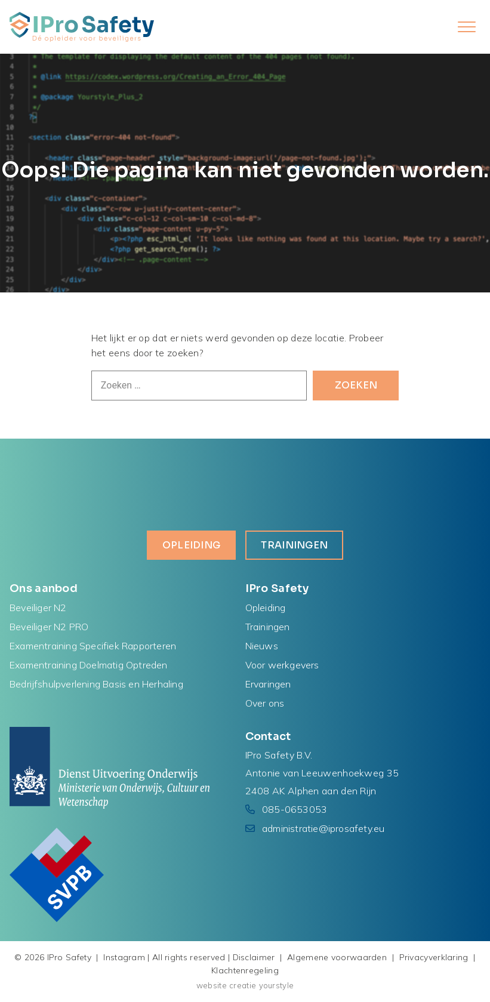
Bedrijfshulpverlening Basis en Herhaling (96, 684)
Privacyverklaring (434, 957)
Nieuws (261, 646)
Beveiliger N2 (38, 607)
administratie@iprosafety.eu (323, 828)
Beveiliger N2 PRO (49, 627)
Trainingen (294, 545)
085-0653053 (294, 809)
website (211, 985)
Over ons (265, 703)
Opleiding (191, 545)
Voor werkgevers (282, 665)
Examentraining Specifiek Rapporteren (93, 646)
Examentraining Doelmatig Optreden (89, 665)
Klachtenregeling (245, 970)
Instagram (124, 957)
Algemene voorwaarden (337, 957)
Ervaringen (268, 684)
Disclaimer (254, 957)
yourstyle (276, 985)
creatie (242, 985)
